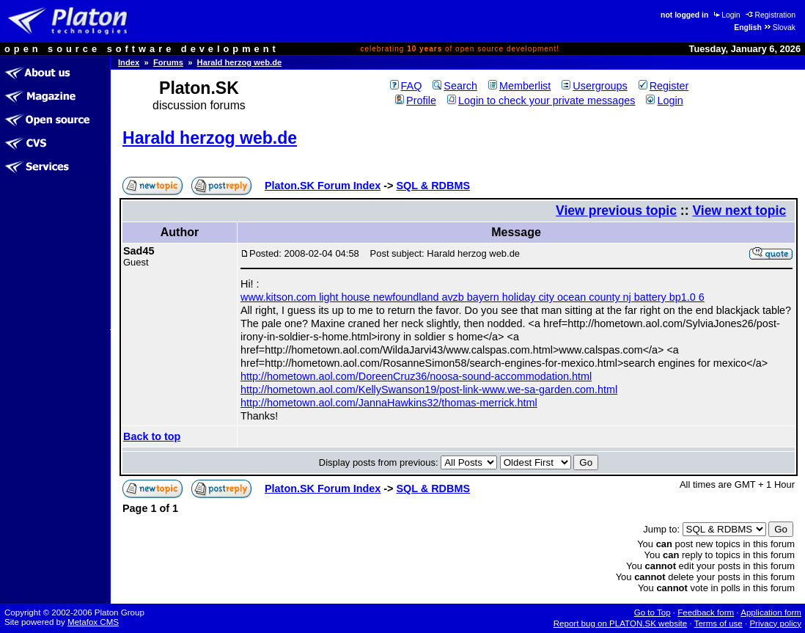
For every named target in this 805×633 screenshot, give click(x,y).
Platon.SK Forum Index (323, 185)
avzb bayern (471, 297)
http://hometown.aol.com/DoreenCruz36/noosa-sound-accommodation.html (416, 376)
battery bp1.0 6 (669, 297)
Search (455, 86)
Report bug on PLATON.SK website (621, 623)
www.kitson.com (279, 297)
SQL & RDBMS (433, 185)
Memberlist (519, 86)
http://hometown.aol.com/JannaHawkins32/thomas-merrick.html (388, 403)
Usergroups (594, 86)
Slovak (779, 27)
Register (664, 86)
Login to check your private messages (541, 100)
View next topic (739, 210)
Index (128, 62)
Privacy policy (775, 623)
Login (726, 15)
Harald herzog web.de (239, 62)
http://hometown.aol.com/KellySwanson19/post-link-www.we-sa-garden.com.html (428, 389)
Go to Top (652, 612)
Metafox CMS (93, 622)
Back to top (151, 436)
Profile (415, 100)
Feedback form (705, 612)
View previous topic (616, 210)
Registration (770, 15)
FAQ (406, 86)
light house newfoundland (380, 297)
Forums (168, 62)
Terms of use (718, 623)
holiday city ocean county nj (568, 297)
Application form (770, 612)
